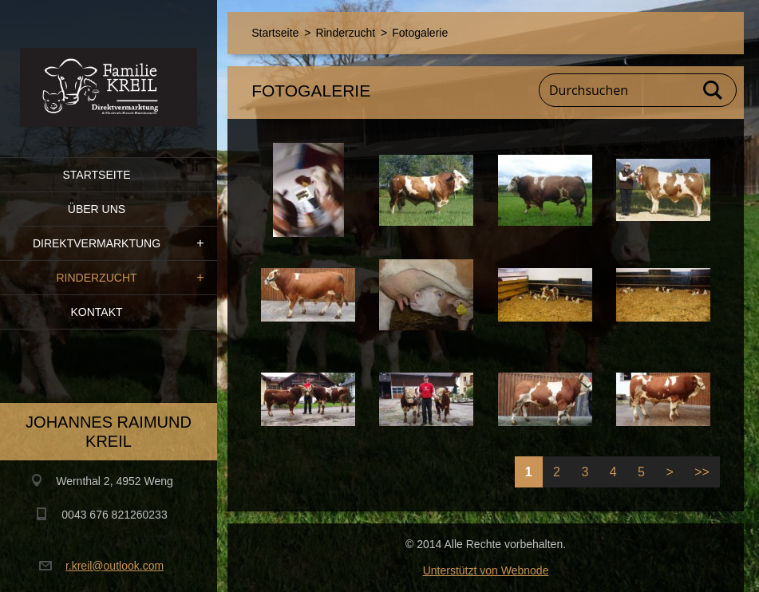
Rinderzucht (96, 277)
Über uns (96, 209)
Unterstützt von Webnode (486, 570)
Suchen (713, 90)
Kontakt (96, 312)
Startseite (96, 174)
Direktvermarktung (96, 243)
